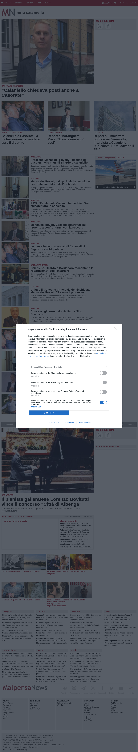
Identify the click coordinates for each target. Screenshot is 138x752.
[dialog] (69, 376)
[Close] (116, 329)
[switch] (103, 373)
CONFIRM (49, 413)
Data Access (68, 422)
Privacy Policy (85, 422)
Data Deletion (53, 422)
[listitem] (69, 366)
